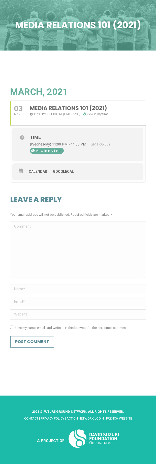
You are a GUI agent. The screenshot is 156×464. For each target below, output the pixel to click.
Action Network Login (85, 418)
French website (119, 418)
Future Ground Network (64, 411)
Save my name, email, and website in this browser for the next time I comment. (71, 328)
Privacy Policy (52, 418)
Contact (31, 418)
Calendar (38, 171)
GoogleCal (63, 171)
